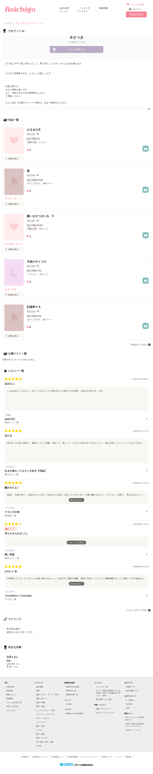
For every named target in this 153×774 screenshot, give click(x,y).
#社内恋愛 (8, 244)
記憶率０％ (34, 307)
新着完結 (9, 691)
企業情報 (128, 757)
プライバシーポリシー (90, 757)
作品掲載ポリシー (57, 757)
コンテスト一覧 (102, 687)
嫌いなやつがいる (38, 216)
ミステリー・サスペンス (45, 714)
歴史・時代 (40, 726)
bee (9, 660)
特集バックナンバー (103, 709)
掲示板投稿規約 (73, 757)
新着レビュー (11, 694)
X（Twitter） (130, 700)
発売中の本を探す (73, 687)
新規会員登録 (136, 14)
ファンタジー (41, 722)
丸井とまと (12, 656)
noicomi (69, 704)
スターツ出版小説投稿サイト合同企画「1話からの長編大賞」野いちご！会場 (108, 693)
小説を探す (64, 8)
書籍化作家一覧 (72, 694)
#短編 (13, 289)
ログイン (137, 9)
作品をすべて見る (139, 344)
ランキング (84, 8)
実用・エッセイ (42, 738)
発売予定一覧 (71, 691)
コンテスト (82, 11)
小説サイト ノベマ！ (133, 730)
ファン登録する (76, 49)
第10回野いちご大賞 (103, 699)
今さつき (31, 134)
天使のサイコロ (36, 261)
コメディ (39, 730)
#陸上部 (7, 198)
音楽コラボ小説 (12, 706)
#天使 (6, 289)
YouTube (129, 704)
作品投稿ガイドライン (40, 757)
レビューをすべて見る (137, 610)
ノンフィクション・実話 (45, 710)
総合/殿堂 (39, 687)
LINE (127, 708)
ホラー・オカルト (43, 718)
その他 (38, 746)
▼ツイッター (14, 628)
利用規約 (25, 757)
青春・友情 (40, 706)
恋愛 (37, 691)
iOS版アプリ (130, 687)
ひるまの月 (34, 129)
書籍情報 (103, 8)
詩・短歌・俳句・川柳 (44, 742)
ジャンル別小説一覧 (14, 702)
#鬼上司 (18, 244)
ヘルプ (118, 757)
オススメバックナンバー (105, 713)
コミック (63, 11)
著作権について (107, 757)
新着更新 (9, 698)
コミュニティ (11, 710)
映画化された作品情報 (74, 713)
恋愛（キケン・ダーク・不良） (48, 694)
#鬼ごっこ (17, 198)
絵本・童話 (40, 734)
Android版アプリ (132, 691)
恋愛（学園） (41, 702)
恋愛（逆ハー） (42, 698)
